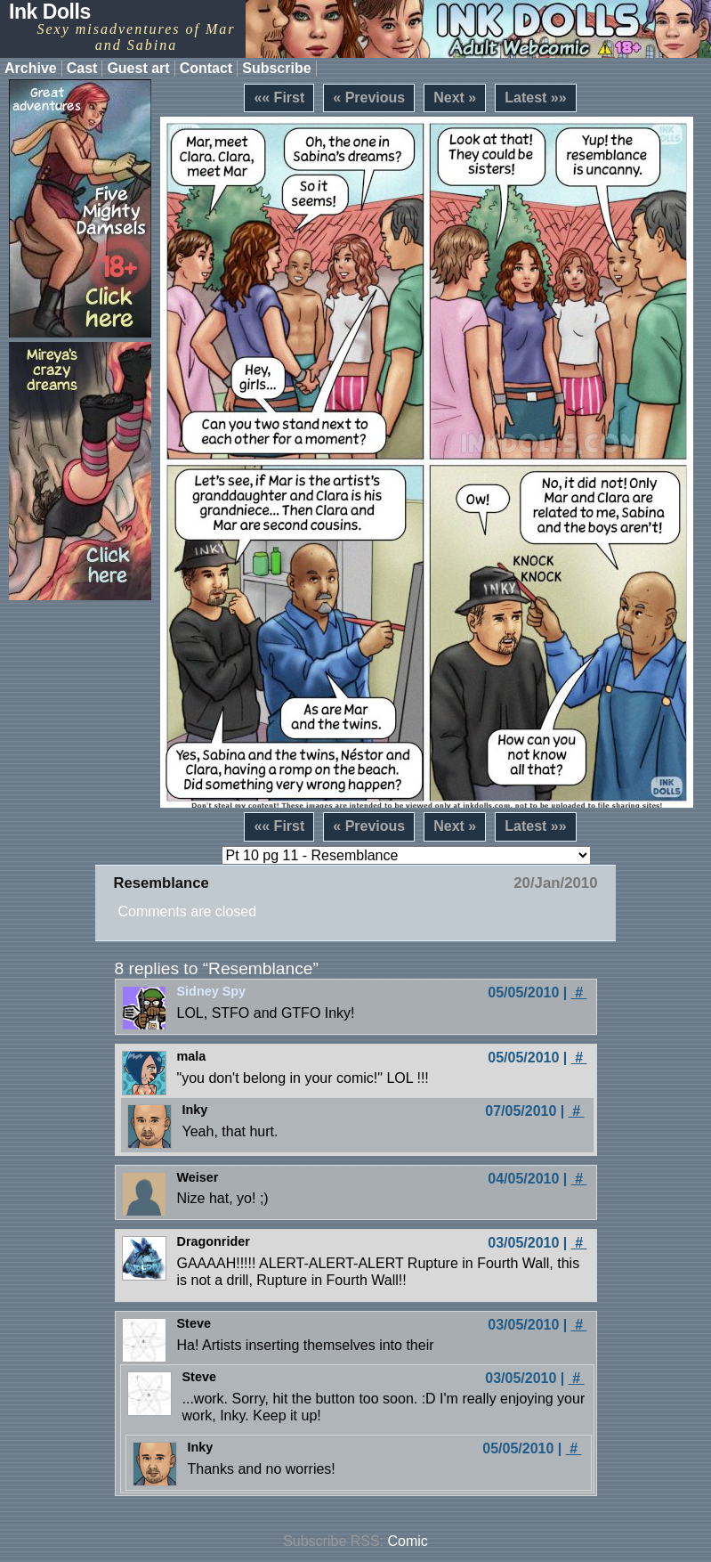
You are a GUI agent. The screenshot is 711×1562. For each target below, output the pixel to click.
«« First (279, 97)
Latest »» (535, 97)
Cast (82, 68)
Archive (30, 68)
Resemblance (160, 883)
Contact (206, 68)
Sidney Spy (211, 991)
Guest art (138, 68)
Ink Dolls (50, 11)
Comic (408, 1541)
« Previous (369, 97)
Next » (454, 97)
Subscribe (276, 68)
